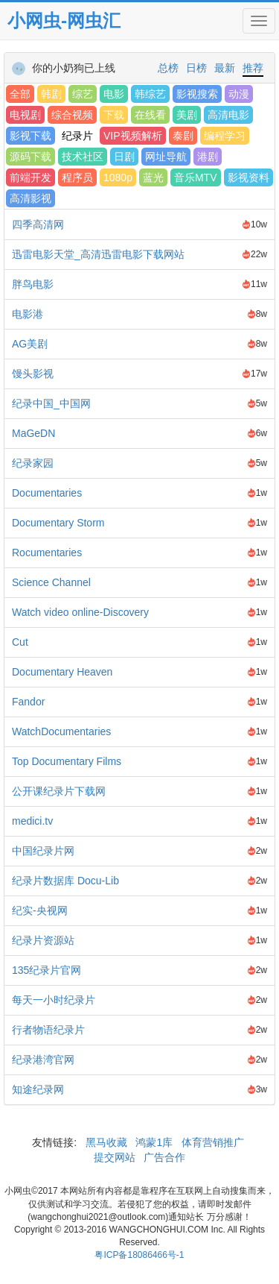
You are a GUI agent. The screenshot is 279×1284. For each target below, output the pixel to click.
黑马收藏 (106, 1142)
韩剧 (51, 94)
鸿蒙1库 (154, 1142)
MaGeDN (33, 433)
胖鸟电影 (33, 284)
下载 (113, 115)
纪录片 (77, 136)
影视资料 (248, 177)
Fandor (28, 702)
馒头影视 (33, 374)
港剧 (207, 157)
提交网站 (116, 1157)
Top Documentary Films (66, 761)
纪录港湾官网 (43, 1060)
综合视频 (72, 115)
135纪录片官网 (46, 970)
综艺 (82, 94)
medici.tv (32, 821)
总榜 (168, 68)
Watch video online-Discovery (80, 612)
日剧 (124, 157)
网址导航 (166, 157)
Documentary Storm (58, 523)
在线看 (150, 115)
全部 (20, 94)
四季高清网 (38, 224)
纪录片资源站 (43, 940)
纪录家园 (33, 463)
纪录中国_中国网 (51, 403)
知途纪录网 (38, 1089)
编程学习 (225, 136)
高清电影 (228, 115)
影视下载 (30, 136)
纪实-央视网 (40, 910)
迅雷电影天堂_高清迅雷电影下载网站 (98, 254)
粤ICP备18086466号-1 (139, 1255)
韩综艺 (150, 94)
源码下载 (30, 157)
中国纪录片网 (43, 851)
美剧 (186, 115)
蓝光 (153, 177)
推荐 (253, 68)
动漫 (238, 94)
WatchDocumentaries (61, 731)
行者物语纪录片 (48, 1030)
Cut (20, 642)
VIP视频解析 (132, 136)
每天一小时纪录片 (53, 1000)
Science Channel (51, 582)
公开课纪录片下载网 (59, 791)
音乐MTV (195, 177)
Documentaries (47, 493)
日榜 (196, 68)
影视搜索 (197, 94)
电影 (113, 94)
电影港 (27, 314)
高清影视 (30, 198)
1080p (117, 177)
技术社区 (82, 157)
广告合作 (163, 1157)
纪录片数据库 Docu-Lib (65, 881)
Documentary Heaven (62, 672)
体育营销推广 (213, 1142)
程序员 (77, 177)
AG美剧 (30, 344)
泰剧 (183, 136)
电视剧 (25, 115)
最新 (224, 68)
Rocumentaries (47, 552)
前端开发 (30, 177)
